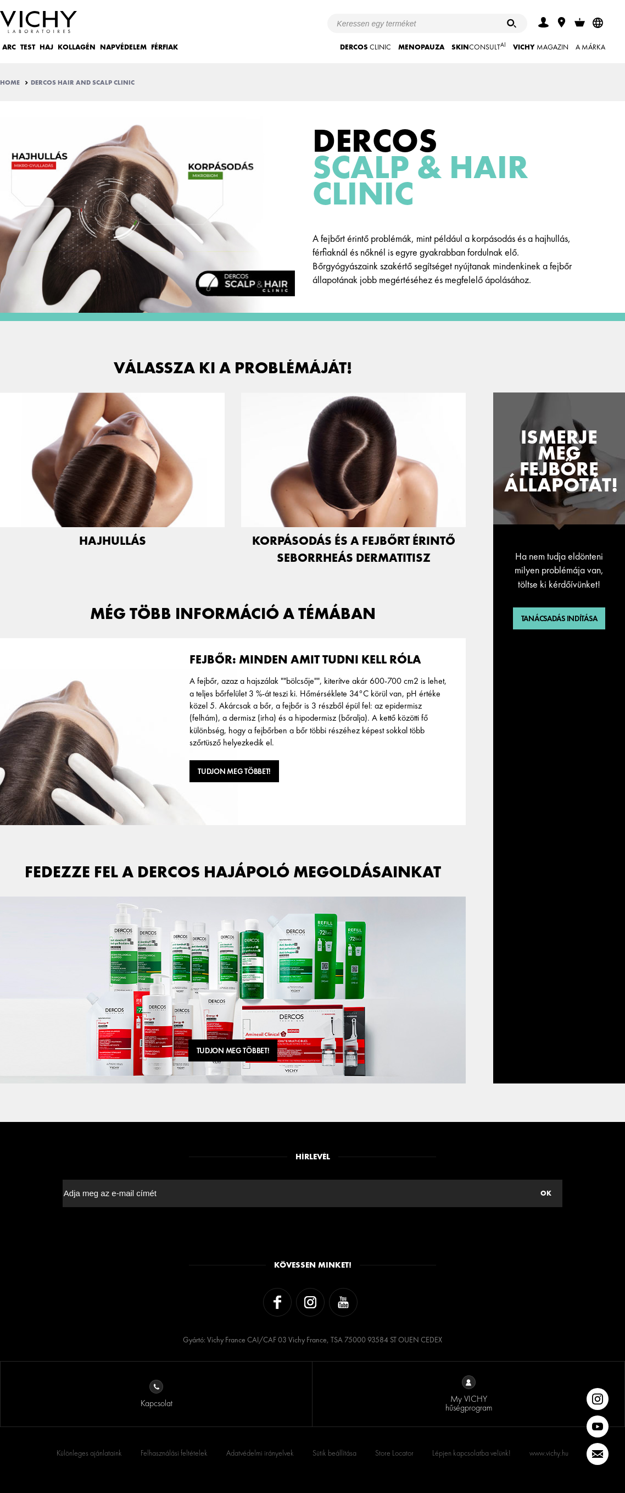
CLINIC (365, 47)
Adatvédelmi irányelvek (260, 1453)
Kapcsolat (156, 1394)
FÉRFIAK (164, 47)
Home (10, 82)
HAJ (46, 47)
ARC (9, 47)
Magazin (540, 47)
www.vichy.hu (548, 1453)
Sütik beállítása (334, 1453)
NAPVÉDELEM (123, 47)
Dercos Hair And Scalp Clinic (83, 82)
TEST (27, 47)
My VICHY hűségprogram (468, 1394)
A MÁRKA (590, 47)
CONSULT (478, 46)
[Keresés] (511, 23)
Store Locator (394, 1453)
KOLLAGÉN (77, 47)
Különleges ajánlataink (89, 1453)
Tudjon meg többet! (234, 771)
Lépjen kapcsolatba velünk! (471, 1453)
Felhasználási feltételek (174, 1453)
